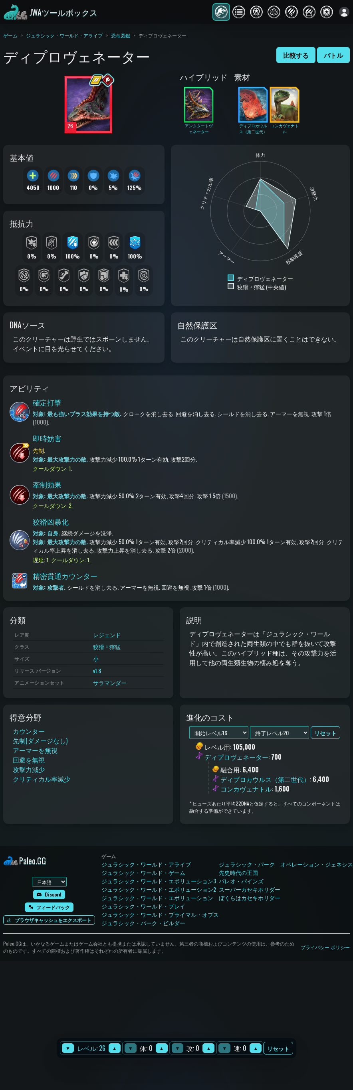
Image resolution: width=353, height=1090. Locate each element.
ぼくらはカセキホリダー (249, 897)
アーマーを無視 (35, 750)
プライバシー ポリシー (325, 947)
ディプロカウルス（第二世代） (265, 779)
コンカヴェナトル (246, 789)
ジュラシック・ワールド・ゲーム (143, 872)
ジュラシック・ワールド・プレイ (143, 906)
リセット (278, 1048)
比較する (296, 55)
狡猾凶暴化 (51, 521)
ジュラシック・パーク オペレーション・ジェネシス (286, 864)
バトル (333, 55)
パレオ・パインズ (241, 881)
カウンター (29, 731)
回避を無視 (29, 759)
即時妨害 (47, 438)
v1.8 (97, 670)
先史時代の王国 (238, 872)
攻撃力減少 (29, 769)
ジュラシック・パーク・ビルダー (143, 922)
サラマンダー (110, 682)
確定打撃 (47, 402)
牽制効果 (47, 484)
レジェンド (107, 634)
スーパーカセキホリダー (249, 889)
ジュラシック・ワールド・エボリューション (157, 897)
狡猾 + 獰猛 (107, 646)
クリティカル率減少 (41, 779)
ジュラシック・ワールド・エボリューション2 (158, 889)
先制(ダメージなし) (40, 740)
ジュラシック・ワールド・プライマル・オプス (160, 914)
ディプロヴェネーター (236, 757)
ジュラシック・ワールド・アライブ (64, 35)
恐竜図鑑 (120, 35)
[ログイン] (344, 12)
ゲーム (10, 35)
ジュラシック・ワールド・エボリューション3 (158, 881)
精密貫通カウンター (65, 576)
